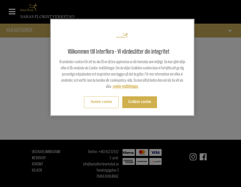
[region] (122, 67)
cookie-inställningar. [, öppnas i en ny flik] (125, 87)
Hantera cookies (101, 102)
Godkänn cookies (139, 102)
